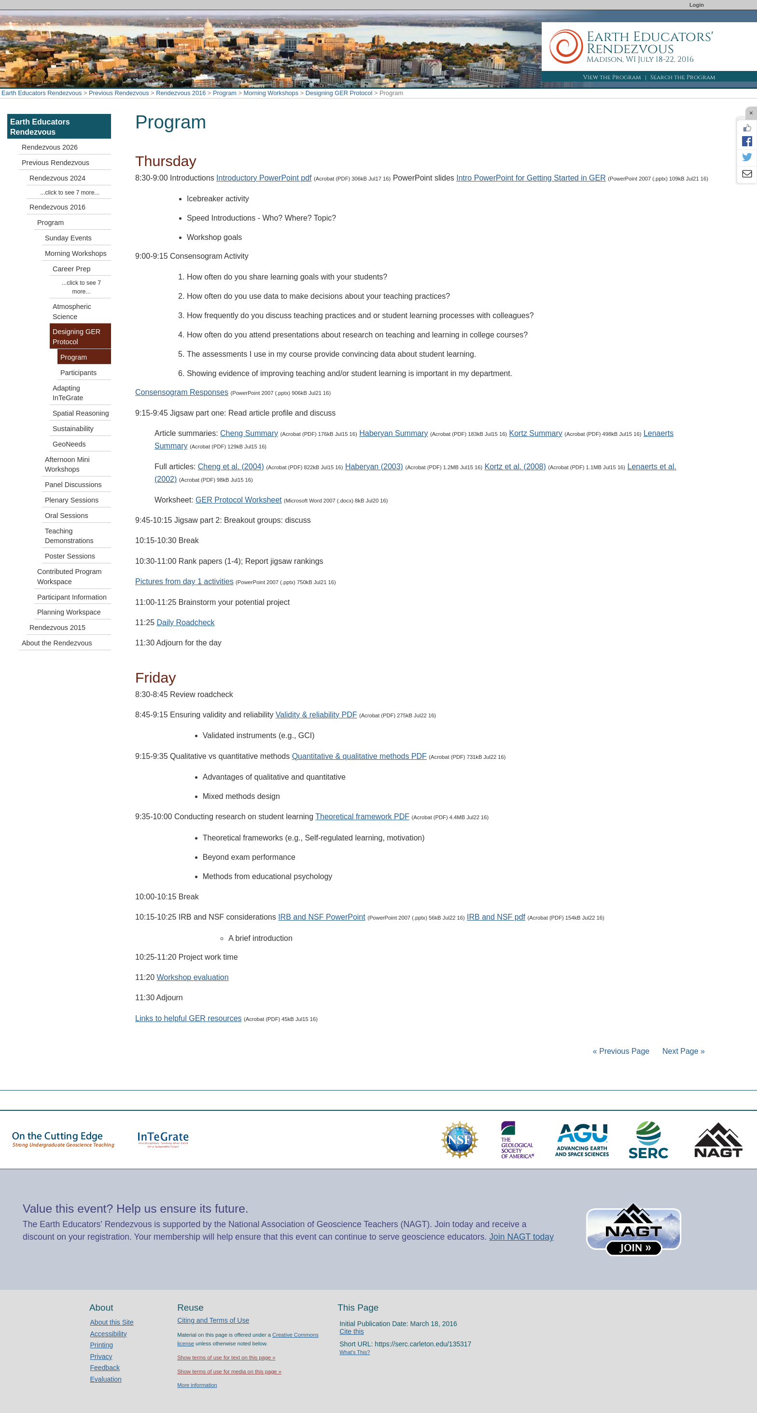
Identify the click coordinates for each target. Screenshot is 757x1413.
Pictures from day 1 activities (184, 581)
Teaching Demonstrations (69, 536)
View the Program (612, 77)
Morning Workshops (271, 93)
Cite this (351, 1331)
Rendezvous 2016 (181, 93)
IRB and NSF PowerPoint (321, 917)
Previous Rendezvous (119, 93)
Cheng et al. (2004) (231, 466)
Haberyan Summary (393, 433)
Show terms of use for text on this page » (226, 1357)
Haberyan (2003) (374, 466)
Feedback (105, 1367)
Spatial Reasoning (81, 413)
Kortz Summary (535, 433)
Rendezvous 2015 (57, 627)
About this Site (112, 1322)
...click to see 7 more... (69, 192)
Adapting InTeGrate (68, 393)
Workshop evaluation (192, 977)
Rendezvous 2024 (57, 178)
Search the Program (682, 77)
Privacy (101, 1356)
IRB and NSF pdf (496, 917)
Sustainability (73, 429)
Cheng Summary (249, 433)
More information (197, 1385)
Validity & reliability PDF (316, 715)
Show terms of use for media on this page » (229, 1371)
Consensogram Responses (181, 392)
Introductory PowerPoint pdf (263, 178)
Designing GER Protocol (339, 93)
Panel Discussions (73, 485)
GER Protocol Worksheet (238, 500)
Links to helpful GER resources (188, 1018)
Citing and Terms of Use (213, 1320)
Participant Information (72, 597)
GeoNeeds (69, 444)
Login (696, 5)
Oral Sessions (66, 515)
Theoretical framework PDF (362, 816)
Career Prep (71, 269)
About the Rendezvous (57, 643)
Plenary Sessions (71, 500)
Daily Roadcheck (185, 622)
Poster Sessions (70, 556)
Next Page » (682, 1051)
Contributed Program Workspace (69, 577)
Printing (101, 1345)
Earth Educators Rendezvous (41, 93)
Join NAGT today (521, 1237)
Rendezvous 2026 (50, 147)
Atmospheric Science (72, 312)
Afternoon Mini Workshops (67, 465)
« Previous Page (621, 1051)
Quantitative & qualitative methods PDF (359, 756)
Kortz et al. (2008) (515, 466)
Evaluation (106, 1379)
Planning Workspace (69, 612)
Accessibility (108, 1334)
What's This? (354, 1352)
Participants (78, 373)
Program (225, 93)
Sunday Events (68, 238)
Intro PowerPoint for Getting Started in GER (530, 178)
